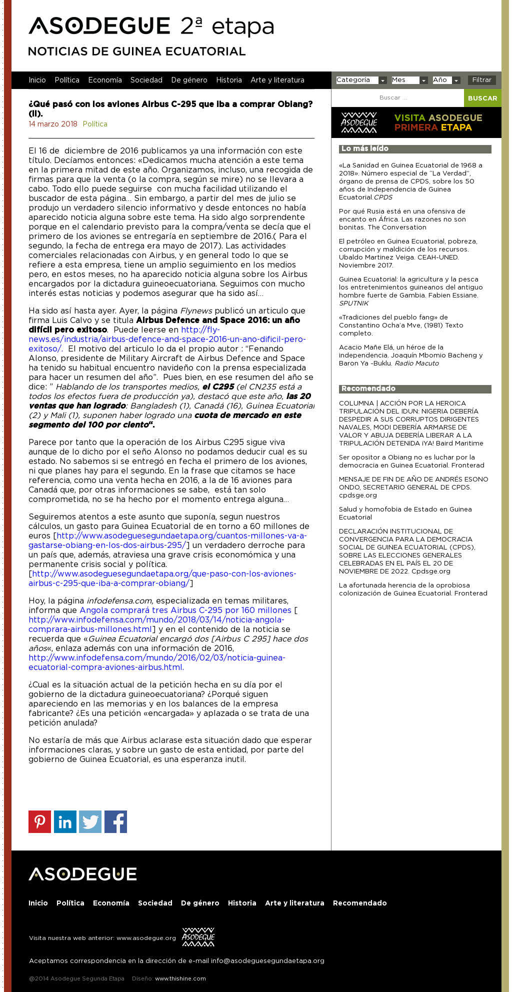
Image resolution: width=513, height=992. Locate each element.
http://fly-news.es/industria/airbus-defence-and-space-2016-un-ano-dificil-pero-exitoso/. (167, 339)
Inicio (37, 80)
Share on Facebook (115, 821)
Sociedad (146, 80)
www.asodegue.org (146, 938)
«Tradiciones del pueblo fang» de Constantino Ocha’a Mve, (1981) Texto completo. (401, 325)
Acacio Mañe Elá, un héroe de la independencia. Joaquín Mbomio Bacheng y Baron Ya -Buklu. (411, 355)
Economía (105, 80)
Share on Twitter (90, 821)
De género (189, 80)
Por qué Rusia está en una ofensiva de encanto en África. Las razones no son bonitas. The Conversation (402, 219)
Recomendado (369, 389)
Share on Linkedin (65, 821)
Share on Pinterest (39, 821)
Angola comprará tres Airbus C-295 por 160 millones (187, 610)
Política (67, 80)
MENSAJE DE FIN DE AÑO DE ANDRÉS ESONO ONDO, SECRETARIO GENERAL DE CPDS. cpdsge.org (413, 487)
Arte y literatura (277, 80)
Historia (229, 80)
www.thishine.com (180, 979)
